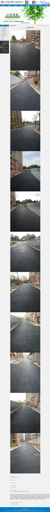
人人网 (19, 502)
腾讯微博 (17, 502)
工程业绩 (34, 5)
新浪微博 (15, 502)
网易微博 (21, 502)
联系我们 (47, 5)
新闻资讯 (15, 5)
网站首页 (3, 5)
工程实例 (28, 5)
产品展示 (22, 5)
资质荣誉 (40, 5)
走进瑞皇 (9, 5)
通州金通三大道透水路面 (15, 503)
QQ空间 (13, 502)
